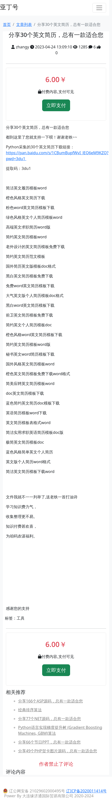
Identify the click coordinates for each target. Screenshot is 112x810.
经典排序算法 (30, 709)
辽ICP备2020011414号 (86, 791)
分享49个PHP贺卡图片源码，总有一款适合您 (57, 751)
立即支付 (56, 105)
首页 (7, 24)
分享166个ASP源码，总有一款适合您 (50, 701)
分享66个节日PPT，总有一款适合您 (49, 742)
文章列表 (24, 24)
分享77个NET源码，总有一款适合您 (49, 718)
